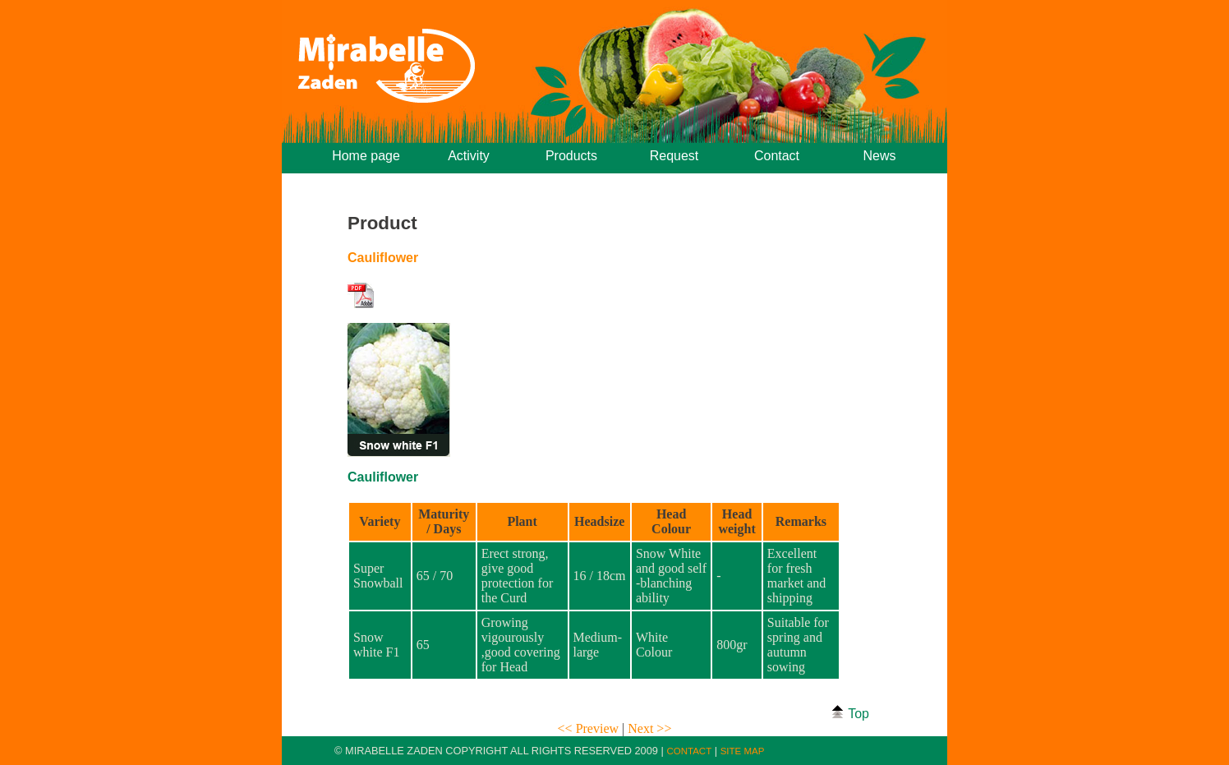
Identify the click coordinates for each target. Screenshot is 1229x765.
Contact (776, 156)
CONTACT (688, 751)
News (879, 156)
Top (850, 713)
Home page (366, 156)
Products (571, 156)
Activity (469, 156)
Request (674, 156)
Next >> (649, 728)
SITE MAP (742, 751)
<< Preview (590, 728)
